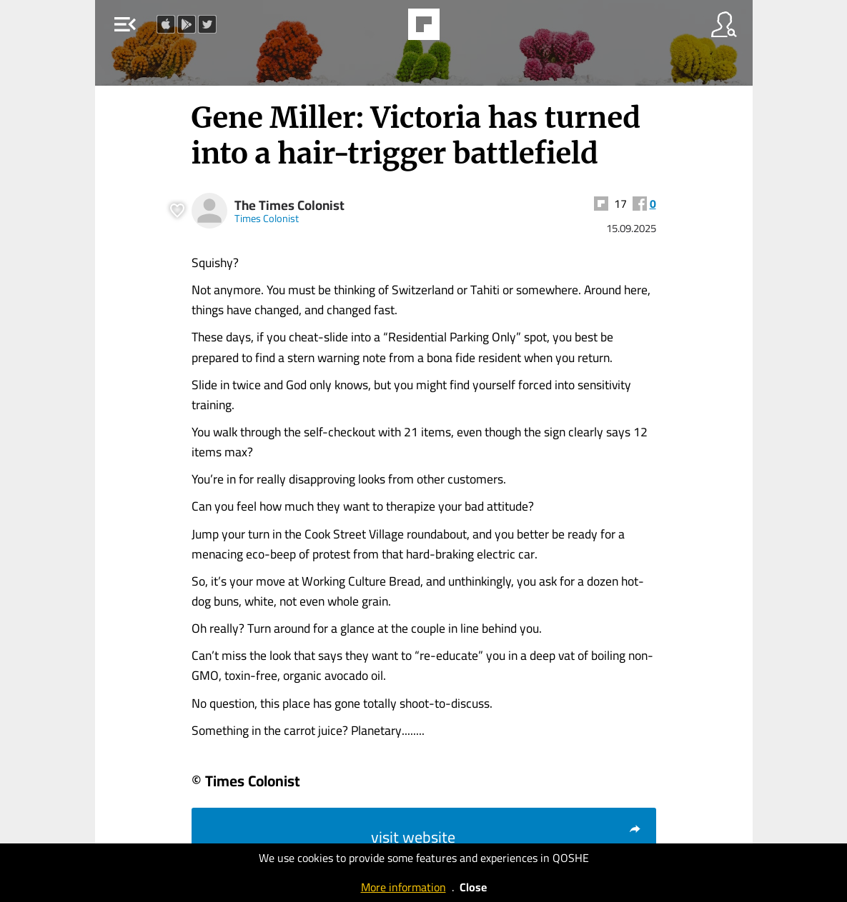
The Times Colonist (289, 205)
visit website (506, 837)
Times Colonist (266, 218)
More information (403, 887)
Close (473, 887)
